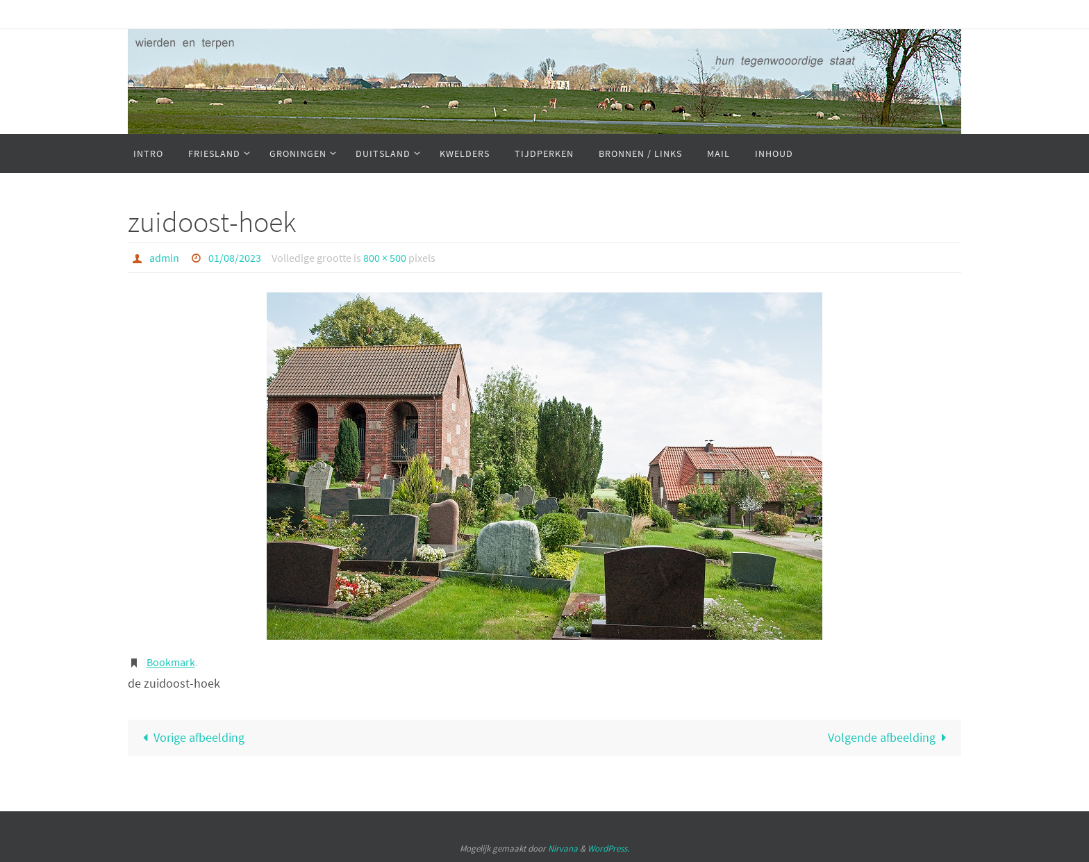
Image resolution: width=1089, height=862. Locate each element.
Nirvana (563, 848)
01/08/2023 (234, 258)
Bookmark (171, 662)
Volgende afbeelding (890, 737)
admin (164, 258)
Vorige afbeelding (190, 737)
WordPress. (608, 848)
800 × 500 (384, 258)
